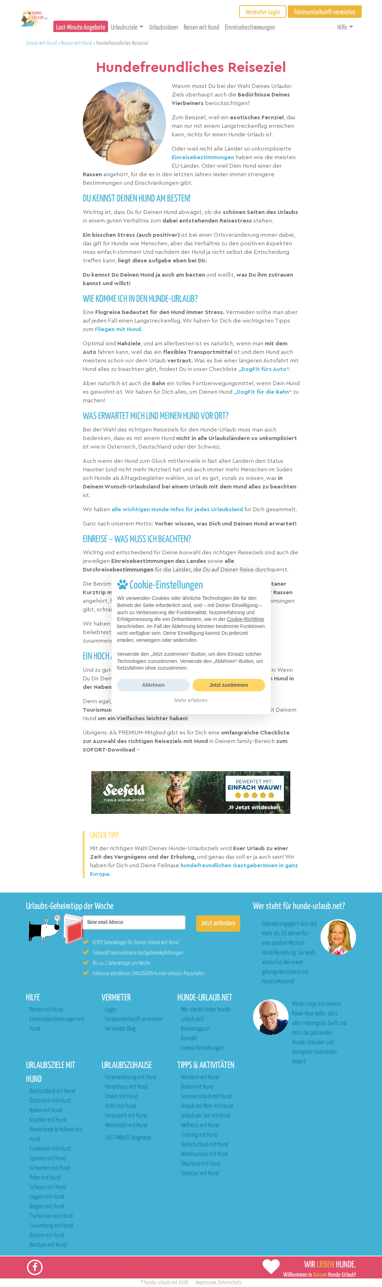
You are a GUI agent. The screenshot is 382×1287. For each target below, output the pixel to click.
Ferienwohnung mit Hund (130, 1077)
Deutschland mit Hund (52, 1091)
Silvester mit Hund (200, 1174)
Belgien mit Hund (46, 1207)
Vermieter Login (263, 12)
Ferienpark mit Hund (126, 1116)
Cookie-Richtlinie (245, 619)
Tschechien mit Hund (50, 1216)
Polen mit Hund (44, 1178)
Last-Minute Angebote (80, 27)
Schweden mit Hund (49, 1168)
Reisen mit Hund (201, 27)
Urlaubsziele (124, 27)
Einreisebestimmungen (250, 27)
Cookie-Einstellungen (202, 1048)
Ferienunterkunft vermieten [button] (324, 12)
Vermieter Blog (120, 1029)
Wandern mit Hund (200, 1077)
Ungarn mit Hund (46, 1197)
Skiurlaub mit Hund (200, 1164)
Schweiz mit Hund (47, 1187)
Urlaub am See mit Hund (205, 1116)
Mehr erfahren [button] (191, 700)
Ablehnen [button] (153, 685)
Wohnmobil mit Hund (126, 1126)
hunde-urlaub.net (160, 1282)
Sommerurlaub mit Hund (206, 1097)
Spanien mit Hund (47, 1159)
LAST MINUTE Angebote (128, 1138)
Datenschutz (230, 1282)
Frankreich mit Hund (50, 1149)
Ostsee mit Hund (46, 1236)
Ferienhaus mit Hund (126, 1087)
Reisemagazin (195, 1029)
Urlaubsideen (163, 27)
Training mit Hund (199, 1135)
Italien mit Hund (45, 1111)
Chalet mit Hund (121, 1097)
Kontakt (189, 1039)
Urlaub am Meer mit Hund (207, 1106)
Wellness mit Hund (200, 1126)
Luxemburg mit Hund (51, 1226)
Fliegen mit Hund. (118, 329)
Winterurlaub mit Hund (204, 1154)
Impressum (205, 1282)
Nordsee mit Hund (47, 1245)
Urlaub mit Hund (41, 43)
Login (110, 1010)
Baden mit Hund (197, 1087)
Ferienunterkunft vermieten (133, 1019)
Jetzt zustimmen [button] (228, 685)
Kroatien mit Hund (47, 1120)
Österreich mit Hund (50, 1101)
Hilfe (342, 27)
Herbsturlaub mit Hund (204, 1145)
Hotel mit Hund (120, 1106)
